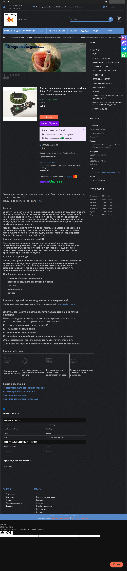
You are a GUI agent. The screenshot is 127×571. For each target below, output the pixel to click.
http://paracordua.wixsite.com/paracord (105, 172)
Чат (116, 564)
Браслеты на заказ (101, 58)
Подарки (97, 31)
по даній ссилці (67, 304)
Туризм (108, 31)
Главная (8, 31)
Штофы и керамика (44, 506)
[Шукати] (110, 19)
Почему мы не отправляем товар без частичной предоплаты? (107, 103)
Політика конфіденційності (80, 518)
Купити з (49, 123)
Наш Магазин (99, 87)
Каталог (96, 50)
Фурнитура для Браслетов (104, 71)
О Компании (98, 75)
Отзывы (96, 91)
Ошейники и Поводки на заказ (106, 62)
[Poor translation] (9, 533)
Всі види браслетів (13, 391)
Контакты (10, 497)
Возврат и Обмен (100, 109)
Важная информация (102, 83)
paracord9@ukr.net (97, 180)
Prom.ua (76, 516)
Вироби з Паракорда (18, 37)
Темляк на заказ (100, 66)
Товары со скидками (14, 503)
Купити (49, 117)
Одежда (85, 31)
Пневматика (41, 509)
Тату (41, 31)
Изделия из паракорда (24, 31)
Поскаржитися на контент (60, 518)
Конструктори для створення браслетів (24, 387)
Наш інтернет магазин (15, 395)
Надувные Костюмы (57, 31)
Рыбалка (73, 31)
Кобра (30, 37)
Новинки (9, 506)
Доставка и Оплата (101, 79)
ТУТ (23, 196)
